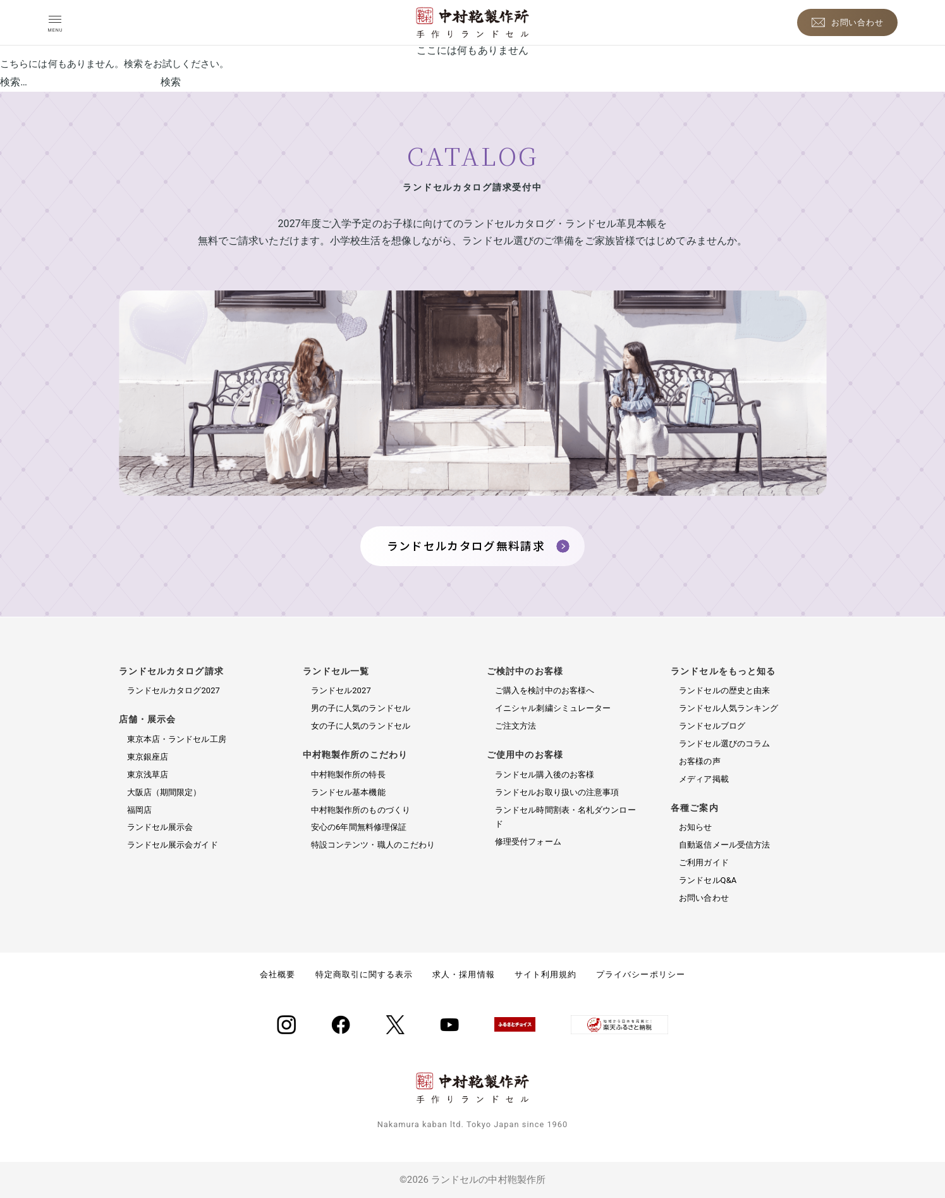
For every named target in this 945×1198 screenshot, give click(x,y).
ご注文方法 (516, 726)
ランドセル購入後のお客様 (544, 774)
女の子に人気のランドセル (360, 726)
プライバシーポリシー (640, 974)
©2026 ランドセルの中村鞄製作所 (472, 1179)
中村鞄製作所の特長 (348, 774)
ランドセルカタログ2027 (174, 690)
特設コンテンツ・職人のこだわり (373, 844)
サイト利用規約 (545, 974)
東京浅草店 (148, 774)
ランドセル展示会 (160, 827)
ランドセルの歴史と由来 (724, 690)
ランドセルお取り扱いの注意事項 (557, 792)
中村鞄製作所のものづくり (360, 810)
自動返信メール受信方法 (724, 844)
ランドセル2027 (341, 690)
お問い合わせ (704, 898)
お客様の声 (700, 761)
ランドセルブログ (712, 726)
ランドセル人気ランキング (728, 708)
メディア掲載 (704, 779)
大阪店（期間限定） (164, 792)
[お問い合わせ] (847, 22)
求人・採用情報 (463, 974)
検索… (13, 82)
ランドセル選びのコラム (724, 743)
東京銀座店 (148, 757)
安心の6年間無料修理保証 (359, 827)
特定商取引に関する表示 (364, 974)
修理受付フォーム (528, 841)
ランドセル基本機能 (348, 792)
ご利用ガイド (704, 862)
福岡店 (139, 810)
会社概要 (277, 974)
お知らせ (695, 827)
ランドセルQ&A (707, 880)
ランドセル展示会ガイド (172, 844)
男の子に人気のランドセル (360, 708)
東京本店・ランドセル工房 (176, 739)
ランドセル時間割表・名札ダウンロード (565, 817)
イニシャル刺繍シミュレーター (553, 708)
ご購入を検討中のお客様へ (544, 690)
